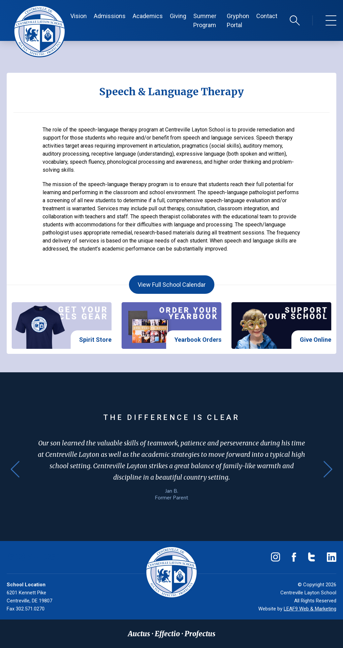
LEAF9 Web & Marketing (310, 609)
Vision (78, 15)
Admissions (110, 15)
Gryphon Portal (238, 20)
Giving (178, 15)
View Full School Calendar (172, 284)
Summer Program (204, 20)
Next (328, 469)
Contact (266, 15)
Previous (15, 469)
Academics (148, 15)
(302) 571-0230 (33, 557)
